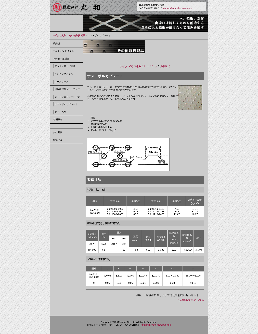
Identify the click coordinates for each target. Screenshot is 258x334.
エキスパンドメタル (63, 51)
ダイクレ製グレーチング (67, 96)
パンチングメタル (64, 74)
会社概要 (57, 132)
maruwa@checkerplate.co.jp (177, 8)
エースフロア (61, 81)
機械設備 (57, 140)
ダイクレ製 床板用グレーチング (138, 66)
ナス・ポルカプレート (66, 104)
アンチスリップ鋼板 (65, 66)
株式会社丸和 (59, 35)
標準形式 (164, 66)
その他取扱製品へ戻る (191, 300)
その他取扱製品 (77, 35)
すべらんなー (61, 112)
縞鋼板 (56, 43)
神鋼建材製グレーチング (67, 89)
